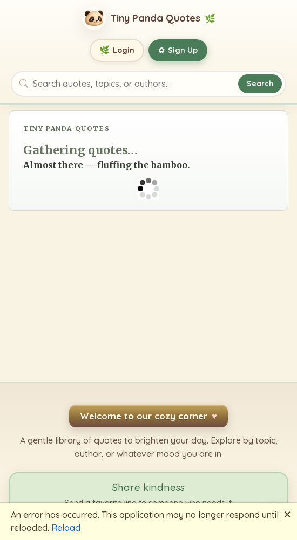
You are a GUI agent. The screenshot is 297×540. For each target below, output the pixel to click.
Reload (65, 527)
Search (260, 83)
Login (116, 50)
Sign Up (178, 50)
